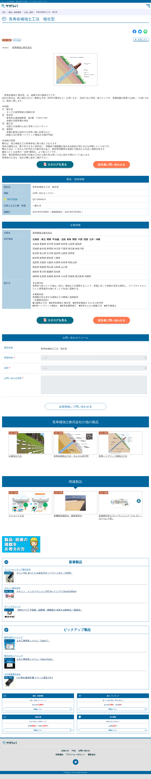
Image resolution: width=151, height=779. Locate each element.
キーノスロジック (12, 606)
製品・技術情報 (15, 12)
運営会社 (91, 754)
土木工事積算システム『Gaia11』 (33, 640)
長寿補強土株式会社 (22, 47)
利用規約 (59, 754)
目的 (6, 367)
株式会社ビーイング (13, 637)
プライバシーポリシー (75, 754)
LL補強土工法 (15, 456)
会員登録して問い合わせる (75, 406)
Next (139, 501)
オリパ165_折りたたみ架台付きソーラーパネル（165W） (45, 573)
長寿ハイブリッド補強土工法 (113, 456)
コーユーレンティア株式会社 (17, 569)
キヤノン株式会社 (12, 588)
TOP (3, 12)
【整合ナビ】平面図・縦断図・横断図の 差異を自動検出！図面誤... (49, 610)
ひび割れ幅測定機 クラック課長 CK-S (35, 677)
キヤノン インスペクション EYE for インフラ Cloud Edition (46, 591)
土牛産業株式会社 (12, 674)
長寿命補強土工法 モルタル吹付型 (71, 456)
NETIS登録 (16, 40)
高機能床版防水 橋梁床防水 (68, 515)
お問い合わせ (84, 750)
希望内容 (8, 357)
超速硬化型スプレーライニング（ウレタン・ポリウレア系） (120, 517)
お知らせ (65, 750)
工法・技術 (28, 12)
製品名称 (8, 347)
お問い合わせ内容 (13, 378)
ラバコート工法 (16, 515)
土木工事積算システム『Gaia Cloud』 (35, 659)
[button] (141, 39)
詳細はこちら (38, 709)
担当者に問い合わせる (111, 164)
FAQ (74, 750)
